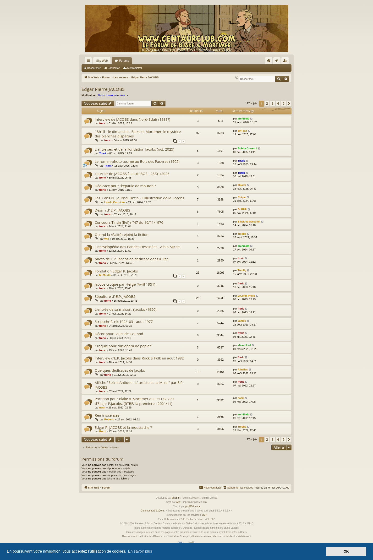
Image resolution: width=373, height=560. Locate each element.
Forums (124, 60)
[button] (289, 103)
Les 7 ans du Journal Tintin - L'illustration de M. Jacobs (139, 198)
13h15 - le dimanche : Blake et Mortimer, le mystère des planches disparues (138, 133)
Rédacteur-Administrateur (113, 95)
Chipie (242, 197)
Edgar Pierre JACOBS (103, 89)
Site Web (102, 60)
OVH (204, 515)
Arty (178, 502)
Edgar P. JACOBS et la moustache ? (123, 427)
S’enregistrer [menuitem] (286, 61)
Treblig (242, 233)
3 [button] (273, 103)
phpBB (175, 497)
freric (102, 123)
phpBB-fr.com (192, 506)
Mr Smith (104, 275)
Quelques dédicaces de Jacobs (120, 370)
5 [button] (284, 103)
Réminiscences (107, 415)
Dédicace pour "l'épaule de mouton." (125, 185)
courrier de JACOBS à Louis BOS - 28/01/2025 (132, 173)
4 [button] (278, 103)
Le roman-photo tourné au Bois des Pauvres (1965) (137, 161)
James (242, 320)
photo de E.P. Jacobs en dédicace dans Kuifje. (132, 258)
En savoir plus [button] (140, 551)
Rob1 (102, 431)
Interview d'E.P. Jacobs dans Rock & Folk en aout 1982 (139, 358)
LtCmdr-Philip (246, 295)
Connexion (114, 67)
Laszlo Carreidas (114, 202)
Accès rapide (89, 61)
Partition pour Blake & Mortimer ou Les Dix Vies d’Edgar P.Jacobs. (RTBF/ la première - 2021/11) (134, 401)
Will (106, 238)
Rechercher (94, 67)
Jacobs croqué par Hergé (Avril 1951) (125, 284)
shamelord (244, 345)
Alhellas (243, 369)
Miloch (242, 185)
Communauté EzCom (152, 510)
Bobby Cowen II (248, 148)
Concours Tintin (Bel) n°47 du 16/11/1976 (129, 222)
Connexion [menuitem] (277, 61)
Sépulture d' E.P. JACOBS (115, 296)
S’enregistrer (134, 67)
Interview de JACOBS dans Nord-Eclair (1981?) (132, 119)
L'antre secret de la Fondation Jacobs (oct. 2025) (134, 149)
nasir (102, 407)
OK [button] (346, 551)
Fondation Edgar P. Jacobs (116, 271)
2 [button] (267, 103)
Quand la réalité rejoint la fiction (121, 234)
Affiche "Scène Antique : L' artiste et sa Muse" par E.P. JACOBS (139, 384)
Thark (102, 153)
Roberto (109, 419)
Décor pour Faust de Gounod (119, 333)
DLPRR (242, 209)
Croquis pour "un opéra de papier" (123, 345)
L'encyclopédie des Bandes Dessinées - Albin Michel (138, 246)
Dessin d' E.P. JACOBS (112, 210)
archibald (243, 118)
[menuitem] (268, 60)
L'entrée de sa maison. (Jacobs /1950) (126, 309)
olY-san (242, 130)
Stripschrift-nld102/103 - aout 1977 (124, 321)
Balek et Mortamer (249, 221)
